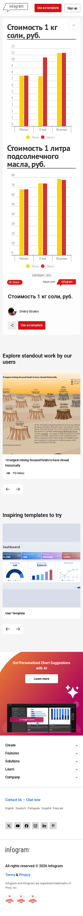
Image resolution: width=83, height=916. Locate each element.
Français (58, 808)
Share (16, 282)
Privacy (24, 875)
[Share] (12, 325)
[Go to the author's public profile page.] (23, 311)
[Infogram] (15, 8)
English (9, 808)
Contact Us (13, 800)
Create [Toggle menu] (10, 745)
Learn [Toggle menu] (9, 769)
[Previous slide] (8, 489)
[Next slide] (18, 489)
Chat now (33, 800)
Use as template (48, 8)
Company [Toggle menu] (12, 777)
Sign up (72, 8)
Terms (10, 875)
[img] (21, 101)
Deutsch (21, 808)
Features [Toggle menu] (12, 753)
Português (34, 808)
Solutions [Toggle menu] (12, 761)
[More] (74, 25)
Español (46, 808)
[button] (33, 137)
